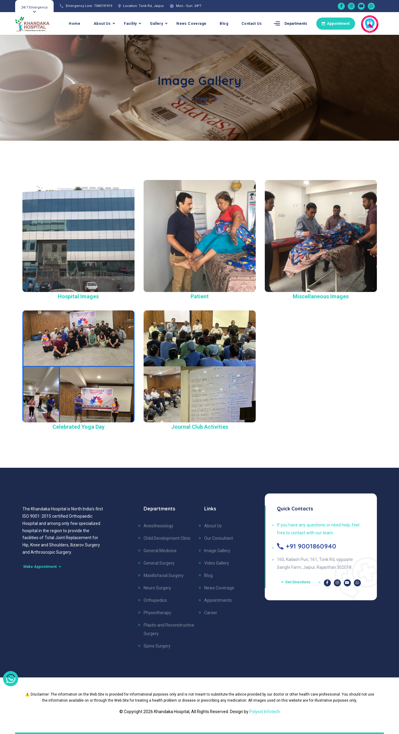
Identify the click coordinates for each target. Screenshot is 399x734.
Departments (295, 23)
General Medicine (160, 550)
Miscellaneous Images (321, 296)
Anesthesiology (158, 525)
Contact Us (251, 23)
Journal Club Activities (199, 427)
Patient (200, 296)
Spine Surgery (157, 646)
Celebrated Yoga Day (78, 427)
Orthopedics (155, 600)
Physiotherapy (157, 612)
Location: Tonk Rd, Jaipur (143, 6)
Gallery (156, 23)
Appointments (218, 600)
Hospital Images (78, 296)
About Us (102, 23)
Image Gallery (217, 550)
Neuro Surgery (157, 587)
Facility (130, 23)
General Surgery (159, 563)
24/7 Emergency (34, 7)
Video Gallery (216, 563)
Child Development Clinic (167, 538)
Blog (224, 23)
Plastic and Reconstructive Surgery (169, 629)
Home (74, 23)
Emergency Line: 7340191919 (89, 6)
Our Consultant (218, 538)
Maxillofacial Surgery (164, 575)
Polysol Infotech (264, 711)
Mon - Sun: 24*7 (188, 6)
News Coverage (191, 23)
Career (210, 612)
